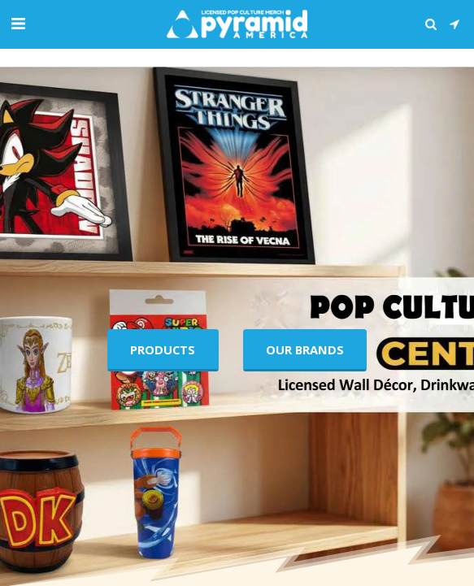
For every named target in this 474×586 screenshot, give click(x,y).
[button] (18, 23)
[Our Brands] (305, 350)
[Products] (162, 350)
